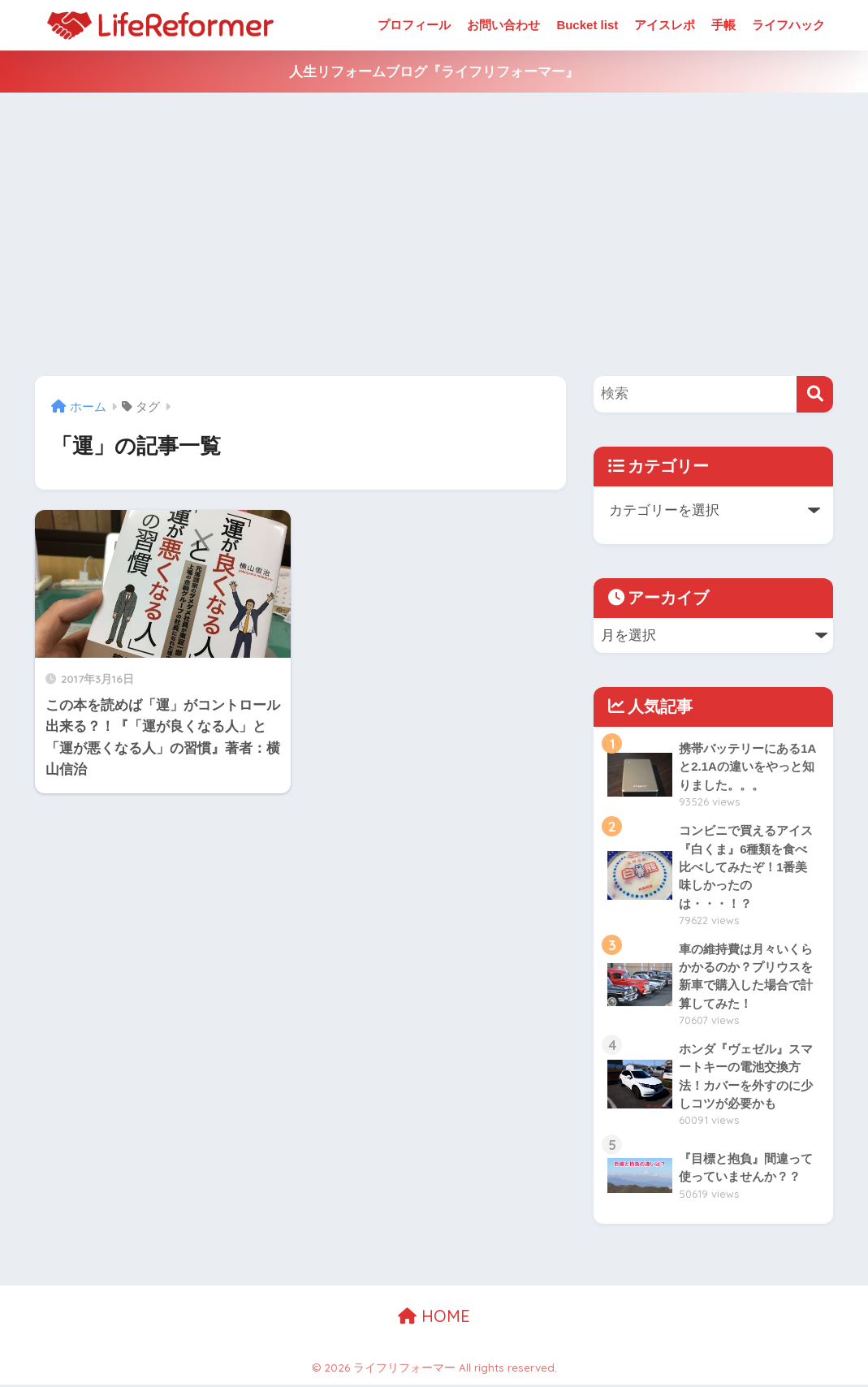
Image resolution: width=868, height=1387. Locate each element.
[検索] (815, 394)
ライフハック (788, 25)
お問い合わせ (503, 25)
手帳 (723, 25)
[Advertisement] (434, 234)
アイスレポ (664, 25)
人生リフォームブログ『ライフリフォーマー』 (434, 72)
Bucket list (587, 25)
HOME (434, 1318)
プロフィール (414, 25)
